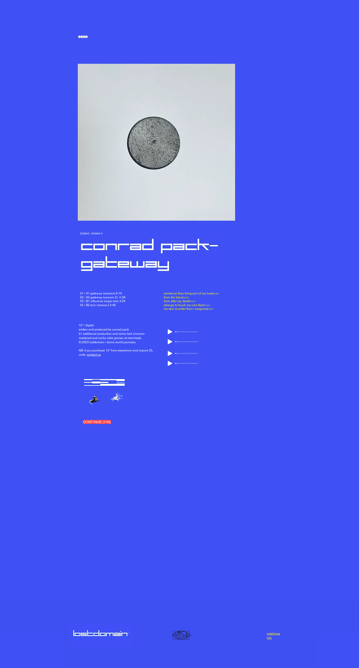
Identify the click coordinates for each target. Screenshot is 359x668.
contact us (94, 354)
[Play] (170, 331)
